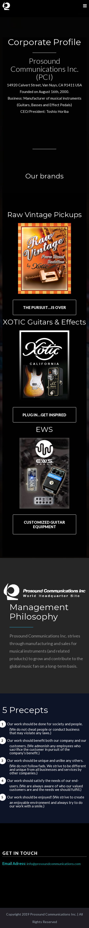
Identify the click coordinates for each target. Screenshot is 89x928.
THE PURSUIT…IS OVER (44, 307)
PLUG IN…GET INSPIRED (44, 415)
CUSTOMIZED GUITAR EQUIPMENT (44, 524)
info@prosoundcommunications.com (41, 864)
